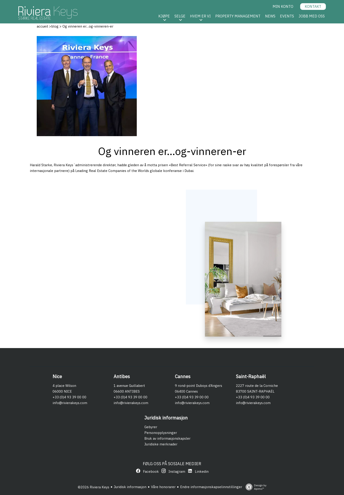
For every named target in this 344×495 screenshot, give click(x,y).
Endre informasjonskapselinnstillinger (211, 487)
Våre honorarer (163, 487)
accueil (42, 26)
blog (55, 26)
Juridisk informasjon (130, 487)
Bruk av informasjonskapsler (167, 438)
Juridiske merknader (160, 444)
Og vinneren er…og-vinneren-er (87, 26)
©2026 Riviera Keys (93, 487)
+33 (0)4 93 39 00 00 (69, 397)
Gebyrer (150, 427)
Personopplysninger (160, 432)
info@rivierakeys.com (70, 403)
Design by (254, 487)
